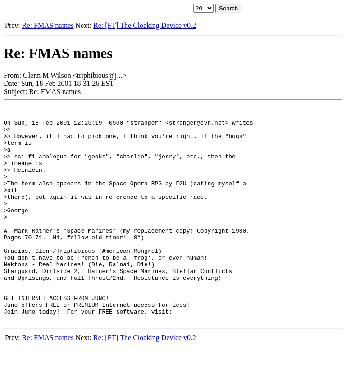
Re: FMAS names (48, 25)
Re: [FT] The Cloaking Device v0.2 (144, 25)
